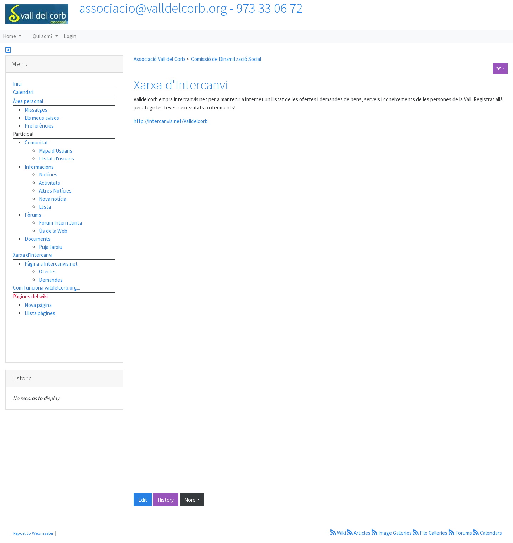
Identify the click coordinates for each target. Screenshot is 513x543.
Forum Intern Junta (60, 222)
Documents (38, 238)
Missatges (36, 109)
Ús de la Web (53, 230)
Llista (45, 206)
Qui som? (43, 36)
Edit (142, 499)
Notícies (48, 174)
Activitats (49, 182)
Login (70, 36)
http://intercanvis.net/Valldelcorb (171, 121)
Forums (461, 532)
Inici (17, 83)
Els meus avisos (42, 117)
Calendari (23, 92)
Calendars (487, 532)
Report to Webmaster (33, 533)
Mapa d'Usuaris (55, 150)
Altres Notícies (55, 190)
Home (10, 36)
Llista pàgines (40, 313)
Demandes (51, 279)
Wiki (338, 532)
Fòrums (33, 214)
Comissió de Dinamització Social (226, 59)
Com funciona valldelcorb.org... (46, 287)
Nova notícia (52, 198)
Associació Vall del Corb (159, 59)
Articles (359, 532)
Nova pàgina (38, 305)
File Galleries (431, 532)
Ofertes (48, 271)
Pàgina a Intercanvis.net (51, 263)
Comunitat (36, 142)
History (165, 499)
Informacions (39, 166)
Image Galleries (392, 532)
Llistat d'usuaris (56, 158)
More (190, 499)
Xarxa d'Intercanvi (181, 84)
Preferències (39, 125)
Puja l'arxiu (50, 247)
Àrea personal (28, 101)
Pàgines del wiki (30, 296)
